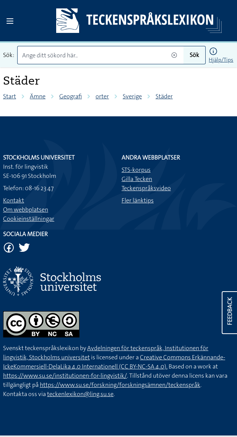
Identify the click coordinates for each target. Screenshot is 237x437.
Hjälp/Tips (221, 59)
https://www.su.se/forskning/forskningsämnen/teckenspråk (120, 385)
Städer (164, 96)
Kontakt (13, 200)
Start (9, 96)
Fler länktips (138, 200)
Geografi (70, 96)
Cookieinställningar (28, 219)
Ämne (37, 96)
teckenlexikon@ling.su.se (80, 394)
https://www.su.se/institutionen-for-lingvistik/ (65, 376)
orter (102, 96)
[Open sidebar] (10, 21)
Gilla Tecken (137, 179)
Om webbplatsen (25, 209)
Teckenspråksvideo (146, 188)
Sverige (132, 96)
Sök (194, 55)
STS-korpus (136, 170)
